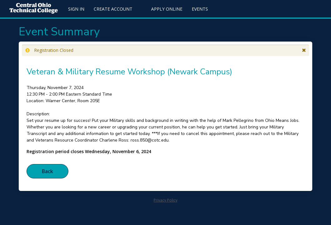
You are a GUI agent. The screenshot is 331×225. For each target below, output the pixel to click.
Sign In (76, 9)
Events (200, 9)
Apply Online (166, 9)
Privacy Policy (165, 200)
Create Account (113, 9)
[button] (304, 50)
